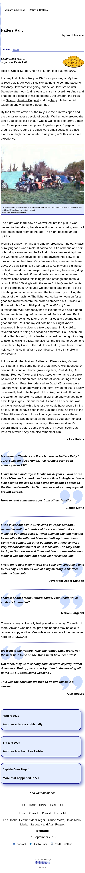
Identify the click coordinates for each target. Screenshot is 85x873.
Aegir (53, 100)
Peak (76, 95)
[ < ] (24, 805)
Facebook (19, 844)
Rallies (20, 10)
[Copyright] (60, 813)
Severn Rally (18, 673)
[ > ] (61, 805)
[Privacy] (46, 813)
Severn (10, 100)
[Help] (22, 813)
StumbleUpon (38, 844)
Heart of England (28, 100)
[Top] (53, 805)
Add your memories (42, 792)
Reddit (56, 844)
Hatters (6, 49)
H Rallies (31, 10)
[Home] (43, 805)
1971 (16, 50)
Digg (68, 844)
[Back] (32, 805)
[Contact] (33, 813)
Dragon (62, 95)
